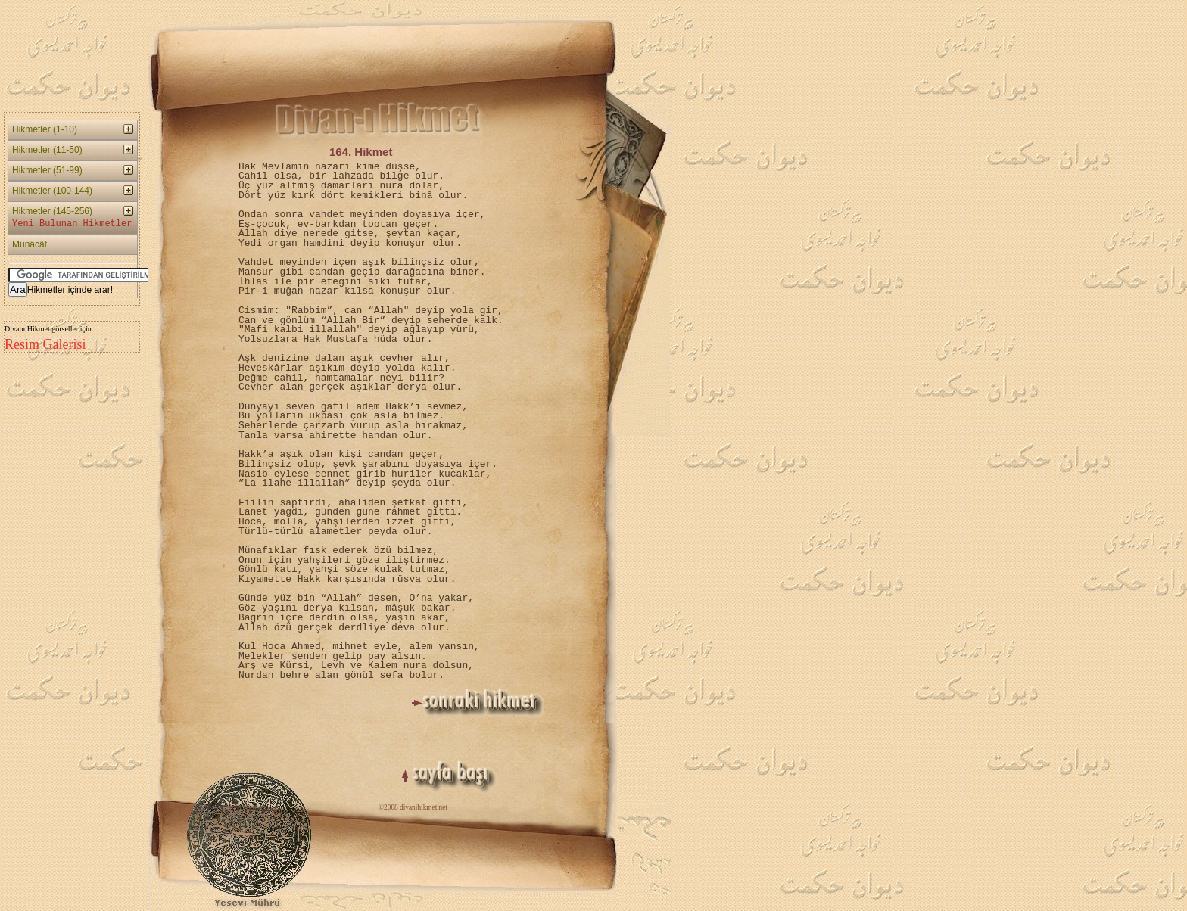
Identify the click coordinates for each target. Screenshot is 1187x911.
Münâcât (29, 244)
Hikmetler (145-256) (72, 218)
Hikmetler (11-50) (47, 150)
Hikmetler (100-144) (52, 190)
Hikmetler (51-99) (47, 170)
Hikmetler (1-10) (44, 129)
